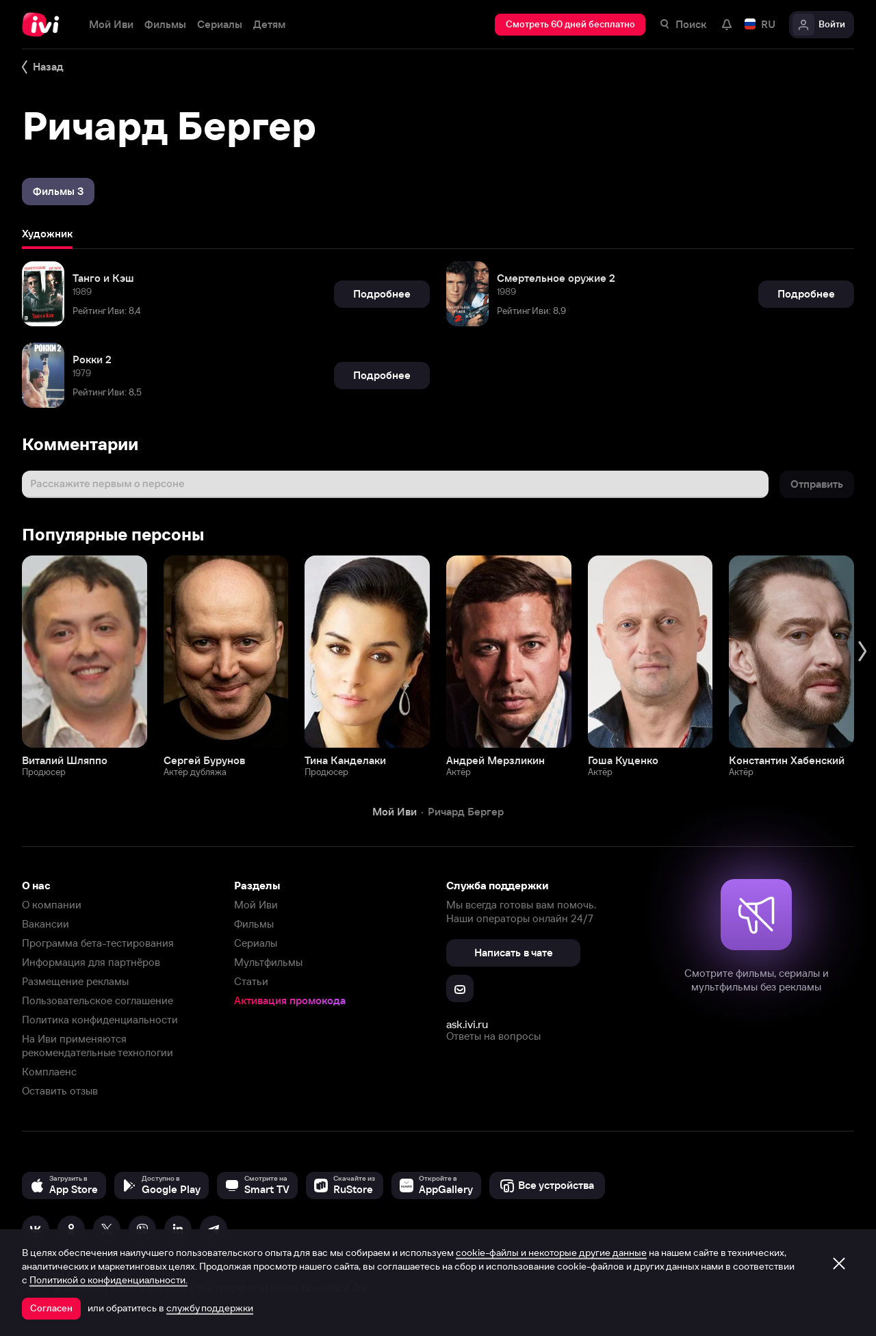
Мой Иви (256, 905)
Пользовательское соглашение (97, 1000)
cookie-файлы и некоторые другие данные (551, 1252)
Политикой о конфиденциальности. (108, 1279)
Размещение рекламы (75, 981)
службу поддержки (209, 1307)
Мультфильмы (268, 962)
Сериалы (255, 943)
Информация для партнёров (91, 962)
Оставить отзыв (60, 1091)
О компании (51, 905)
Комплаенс (49, 1071)
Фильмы (254, 924)
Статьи (251, 981)
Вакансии (45, 924)
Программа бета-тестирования (98, 943)
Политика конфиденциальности (100, 1019)
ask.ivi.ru (467, 1024)
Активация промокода (290, 1000)
